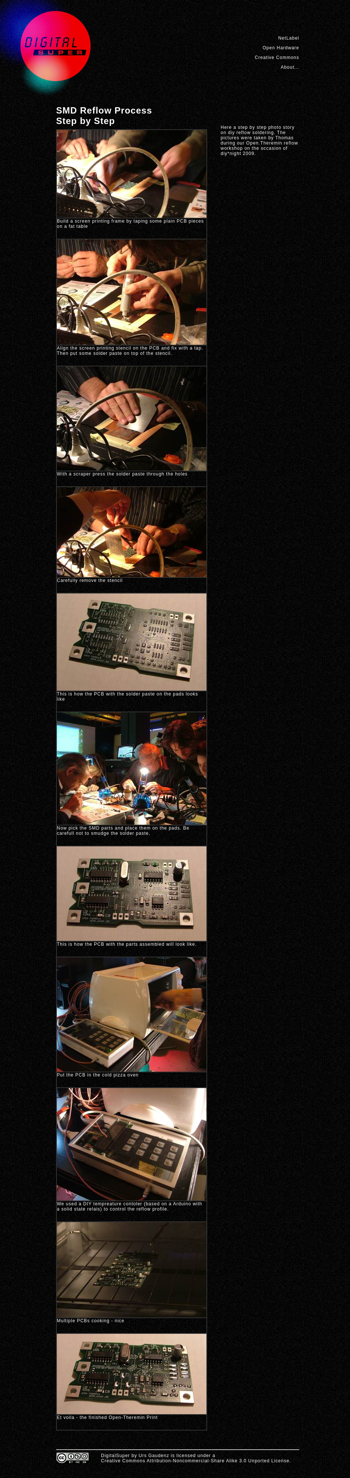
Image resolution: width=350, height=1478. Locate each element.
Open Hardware (280, 47)
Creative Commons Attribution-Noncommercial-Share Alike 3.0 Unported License (195, 1460)
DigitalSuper (115, 1455)
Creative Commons (277, 57)
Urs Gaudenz (154, 1455)
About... (290, 67)
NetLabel (288, 38)
